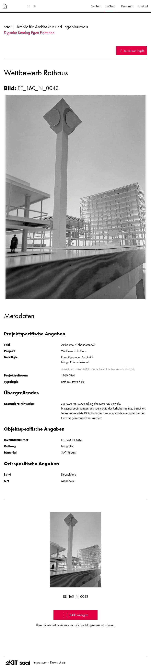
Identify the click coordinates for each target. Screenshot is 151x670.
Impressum (39, 662)
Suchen (96, 6)
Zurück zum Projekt (131, 50)
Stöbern (111, 6)
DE (28, 6)
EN (34, 6)
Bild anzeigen (75, 615)
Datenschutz (57, 662)
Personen (127, 6)
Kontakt (143, 6)
